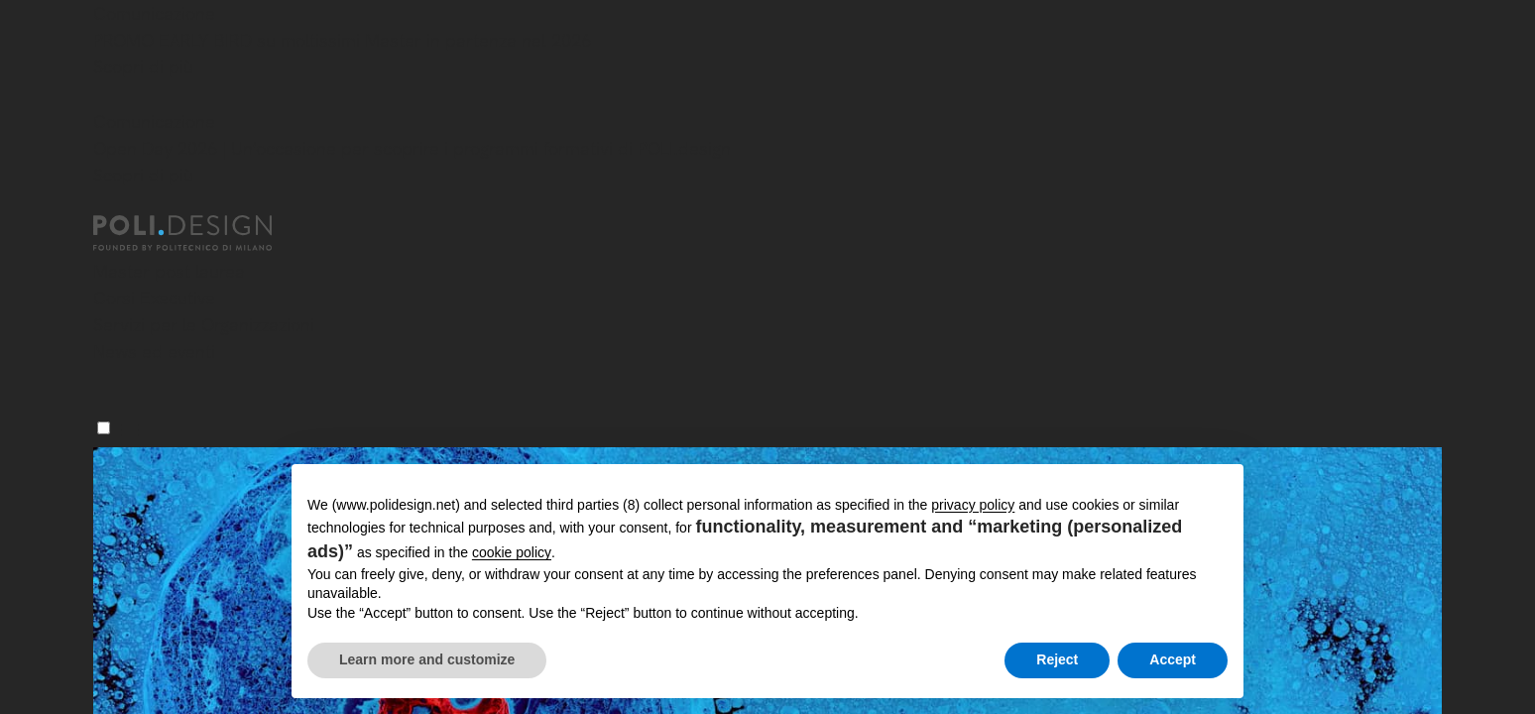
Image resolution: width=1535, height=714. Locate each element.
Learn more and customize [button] (427, 659)
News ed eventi (154, 351)
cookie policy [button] (511, 552)
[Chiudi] (105, 96)
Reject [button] (1057, 659)
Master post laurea (169, 271)
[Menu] (103, 427)
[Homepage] (200, 233)
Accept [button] (1172, 659)
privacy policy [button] (972, 505)
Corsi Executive (154, 298)
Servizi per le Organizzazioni (203, 324)
